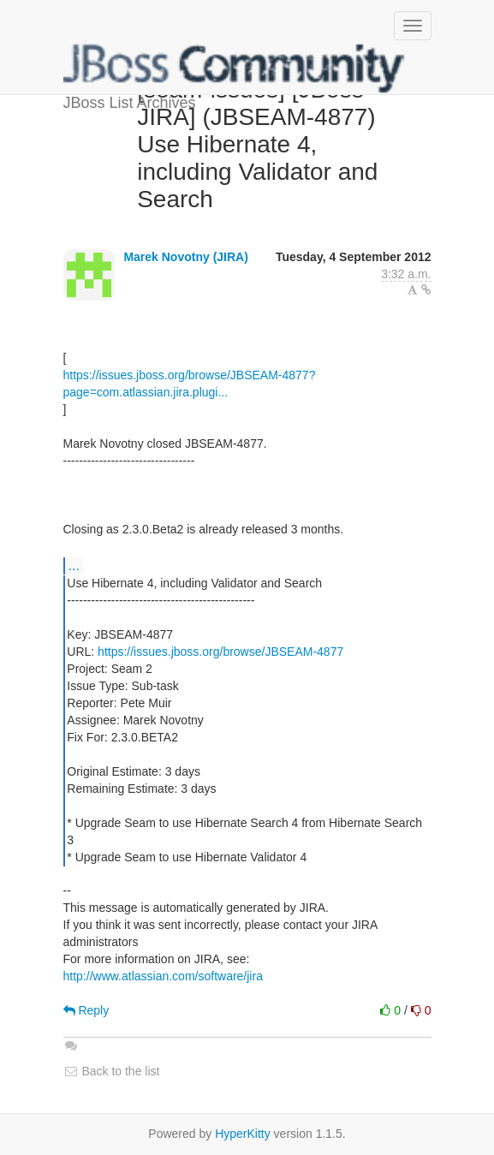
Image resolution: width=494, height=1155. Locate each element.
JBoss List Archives (234, 68)
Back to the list (111, 1071)
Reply (86, 1010)
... (74, 565)
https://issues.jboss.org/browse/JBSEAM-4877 (220, 651)
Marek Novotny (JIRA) (185, 257)
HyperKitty (243, 1133)
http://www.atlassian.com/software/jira (163, 976)
